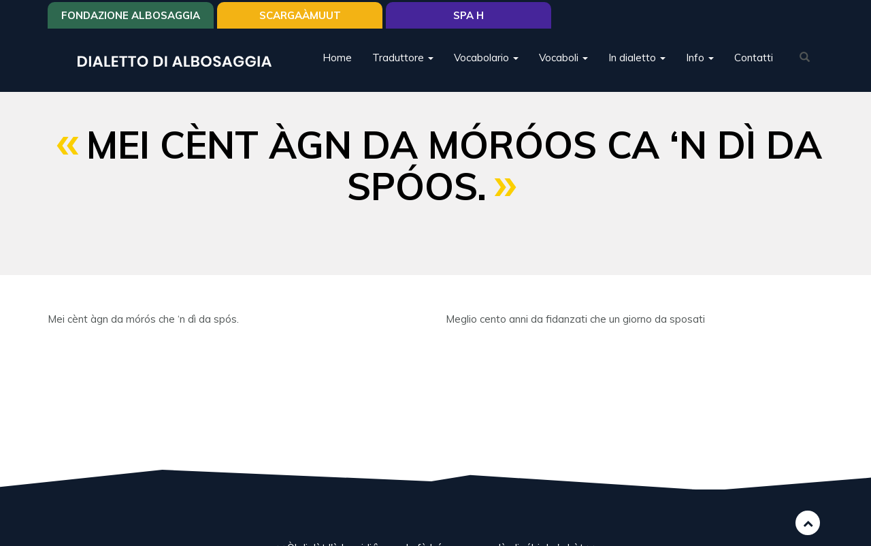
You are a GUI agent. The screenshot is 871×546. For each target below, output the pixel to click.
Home (337, 57)
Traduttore (402, 57)
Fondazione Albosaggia (130, 15)
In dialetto (636, 57)
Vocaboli (563, 57)
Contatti (753, 57)
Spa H (468, 15)
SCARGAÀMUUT (300, 15)
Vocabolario (486, 57)
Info (700, 57)
